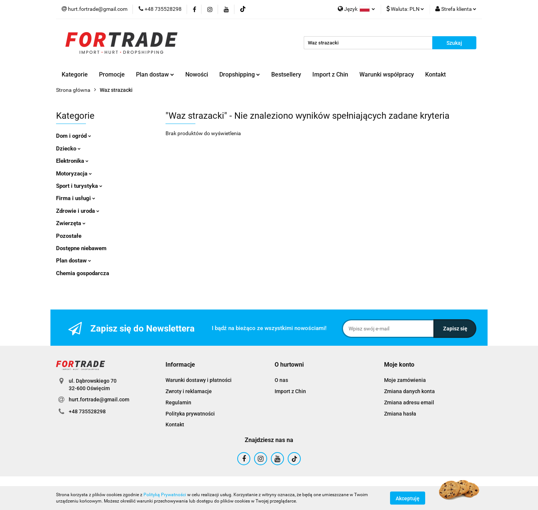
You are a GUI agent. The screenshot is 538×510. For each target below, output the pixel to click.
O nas (281, 380)
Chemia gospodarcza (82, 273)
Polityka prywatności (190, 414)
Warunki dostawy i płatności (199, 380)
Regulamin (178, 402)
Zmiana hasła (400, 414)
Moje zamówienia (405, 380)
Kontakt (435, 74)
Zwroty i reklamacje (189, 391)
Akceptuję (408, 498)
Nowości (196, 74)
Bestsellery (286, 74)
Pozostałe (68, 236)
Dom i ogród (73, 136)
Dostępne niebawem (81, 248)
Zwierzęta (71, 223)
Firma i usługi (75, 198)
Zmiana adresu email (409, 402)
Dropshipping (239, 74)
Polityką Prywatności (164, 494)
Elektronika (72, 161)
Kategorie (75, 74)
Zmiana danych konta (409, 391)
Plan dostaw (155, 74)
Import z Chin (330, 74)
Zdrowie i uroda (77, 211)
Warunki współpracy (386, 74)
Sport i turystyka (79, 186)
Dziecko (68, 148)
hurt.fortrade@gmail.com (99, 399)
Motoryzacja (74, 173)
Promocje (112, 74)
